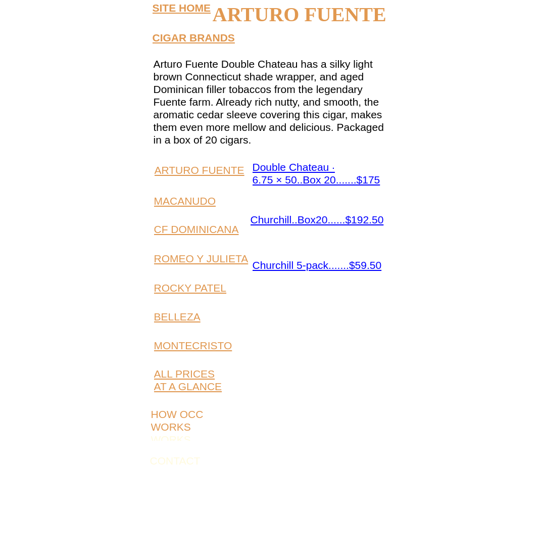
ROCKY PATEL (190, 288)
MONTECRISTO (193, 345)
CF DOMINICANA (196, 229)
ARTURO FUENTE (199, 170)
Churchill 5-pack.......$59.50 (317, 265)
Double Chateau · (294, 167)
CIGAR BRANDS (194, 37)
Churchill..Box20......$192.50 (317, 219)
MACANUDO (185, 201)
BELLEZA (177, 316)
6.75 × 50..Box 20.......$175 (316, 180)
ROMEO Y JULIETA (201, 258)
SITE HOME (182, 8)
